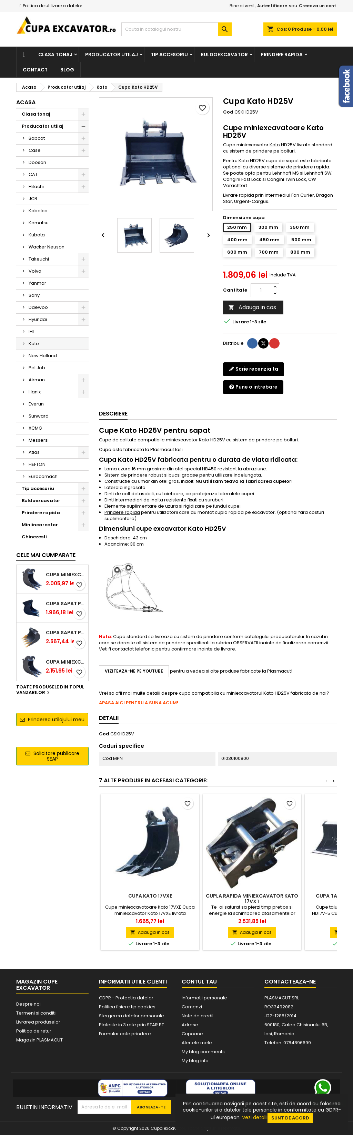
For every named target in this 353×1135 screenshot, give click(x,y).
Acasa (26, 102)
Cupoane (192, 1033)
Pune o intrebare (253, 386)
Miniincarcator (40, 524)
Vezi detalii (255, 1117)
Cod (228, 112)
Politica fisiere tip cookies (127, 1007)
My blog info (195, 1060)
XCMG (35, 428)
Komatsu (39, 222)
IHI (31, 331)
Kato (34, 343)
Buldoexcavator (224, 54)
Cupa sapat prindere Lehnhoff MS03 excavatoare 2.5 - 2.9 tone (65, 603)
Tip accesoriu (169, 54)
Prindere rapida (282, 54)
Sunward (39, 416)
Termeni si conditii (36, 1013)
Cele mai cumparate (45, 555)
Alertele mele (197, 1042)
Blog (67, 69)
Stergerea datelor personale (131, 1015)
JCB (33, 198)
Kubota (37, 235)
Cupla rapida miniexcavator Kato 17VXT (252, 898)
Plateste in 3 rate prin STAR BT (131, 1024)
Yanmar (37, 283)
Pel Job (37, 367)
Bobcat (37, 138)
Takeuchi (39, 259)
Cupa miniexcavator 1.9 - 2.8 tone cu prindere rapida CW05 (65, 574)
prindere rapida (311, 167)
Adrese (190, 1024)
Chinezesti (34, 537)
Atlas (34, 452)
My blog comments (203, 1051)
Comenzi (192, 1007)
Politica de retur (33, 1031)
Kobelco (38, 210)
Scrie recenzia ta (253, 368)
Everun (36, 404)
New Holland (43, 355)
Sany (34, 295)
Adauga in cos (252, 307)
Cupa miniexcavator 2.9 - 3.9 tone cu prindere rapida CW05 (65, 662)
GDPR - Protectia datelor (126, 998)
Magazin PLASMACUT (39, 1040)
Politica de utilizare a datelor (52, 6)
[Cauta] (176, 29)
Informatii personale (204, 998)
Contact (35, 69)
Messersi (39, 440)
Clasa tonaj (55, 54)
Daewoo (38, 307)
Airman (37, 379)
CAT (33, 174)
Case (35, 150)
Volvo (35, 271)
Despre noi (28, 1004)
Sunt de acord (290, 1118)
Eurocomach (43, 476)
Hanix (35, 392)
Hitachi (36, 186)
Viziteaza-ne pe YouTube (134, 671)
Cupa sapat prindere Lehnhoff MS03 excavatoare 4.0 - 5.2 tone (65, 632)
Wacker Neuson (46, 247)
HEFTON (37, 464)
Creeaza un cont (317, 6)
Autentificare (272, 6)
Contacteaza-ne (290, 982)
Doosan (37, 162)
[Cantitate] (261, 290)
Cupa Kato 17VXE (150, 895)
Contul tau (199, 982)
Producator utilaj (111, 54)
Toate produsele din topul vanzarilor (50, 690)
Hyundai (38, 319)
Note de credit (198, 1015)
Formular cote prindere (125, 1033)
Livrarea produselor (38, 1022)
